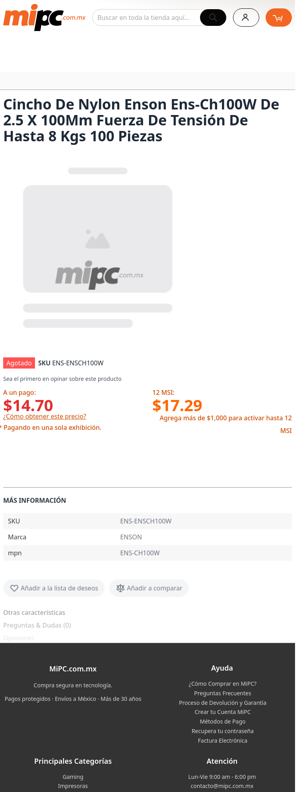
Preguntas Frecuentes (222, 693)
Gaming (72, 776)
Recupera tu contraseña (223, 731)
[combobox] (159, 17)
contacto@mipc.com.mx (222, 786)
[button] (98, 245)
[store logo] (44, 17)
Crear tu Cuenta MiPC (222, 712)
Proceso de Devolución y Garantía (222, 702)
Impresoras (73, 786)
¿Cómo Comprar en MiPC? (222, 683)
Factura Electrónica (222, 740)
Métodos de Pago (222, 721)
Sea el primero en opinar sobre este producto (62, 378)
